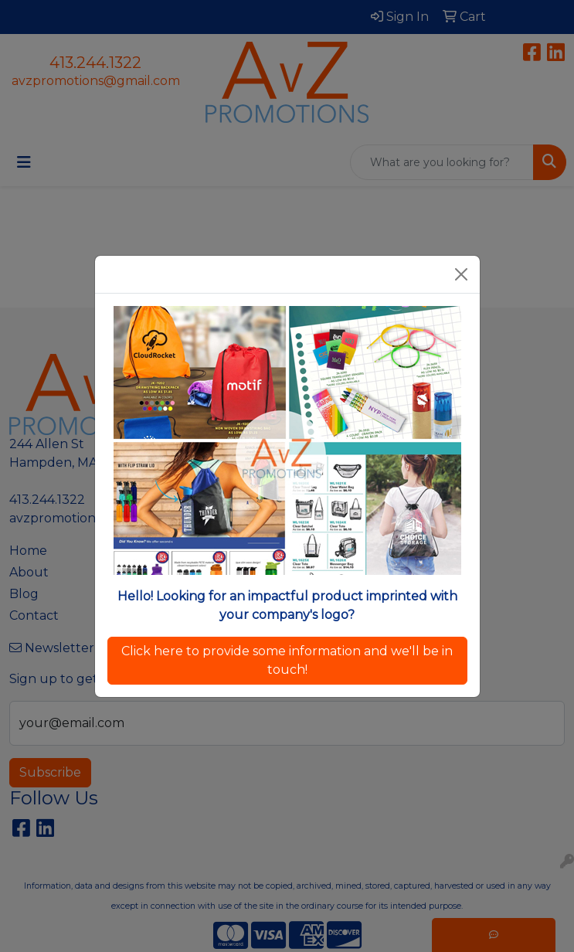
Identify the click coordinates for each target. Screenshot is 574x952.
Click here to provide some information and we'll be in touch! (287, 660)
